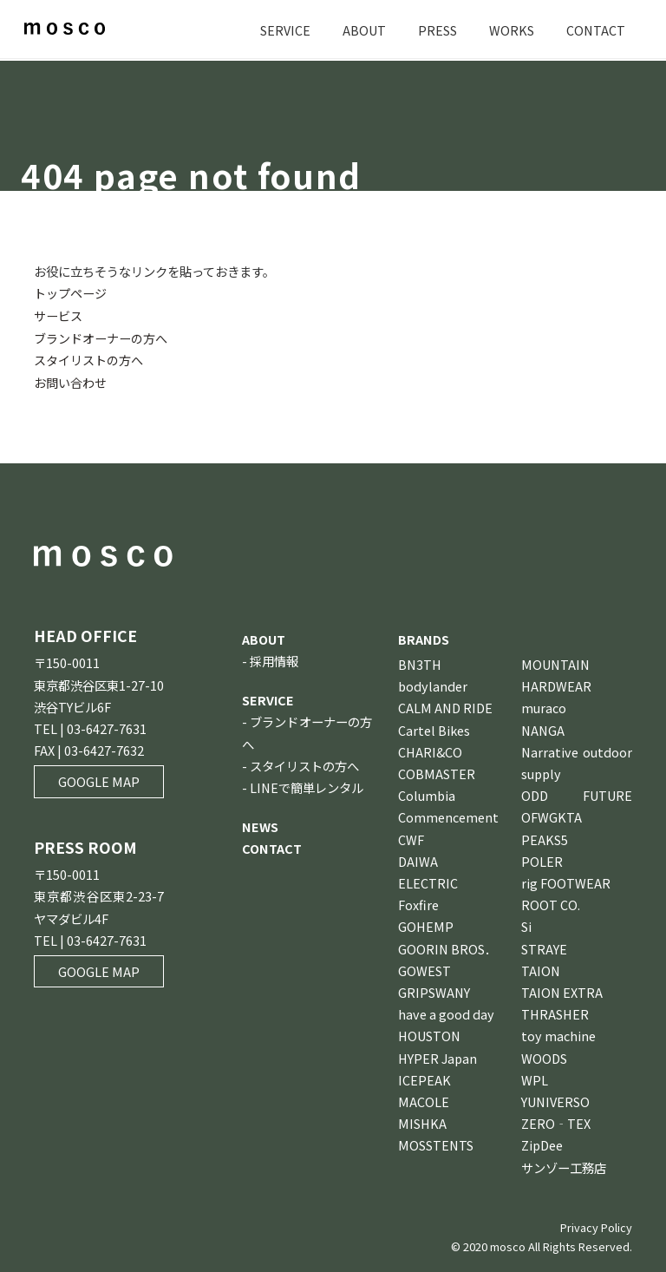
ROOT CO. (550, 903)
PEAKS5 (544, 837)
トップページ (70, 293)
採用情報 (274, 658)
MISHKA (422, 1121)
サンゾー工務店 (563, 1165)
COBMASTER (436, 771)
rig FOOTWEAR (565, 880)
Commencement (448, 815)
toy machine (558, 1034)
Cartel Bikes (434, 727)
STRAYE (544, 946)
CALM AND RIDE (445, 706)
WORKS (511, 30)
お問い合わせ (70, 380)
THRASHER (555, 1012)
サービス (58, 314)
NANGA (543, 727)
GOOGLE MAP (99, 779)
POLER (542, 858)
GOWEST (424, 968)
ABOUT (364, 30)
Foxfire (418, 903)
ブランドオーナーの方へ (100, 337)
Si (526, 924)
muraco (543, 706)
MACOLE (423, 1099)
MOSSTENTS (435, 1143)
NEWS (260, 825)
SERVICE (285, 30)
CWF (411, 837)
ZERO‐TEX (556, 1121)
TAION (540, 968)
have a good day (446, 1012)
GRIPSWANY (434, 989)
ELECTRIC (428, 880)
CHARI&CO (430, 749)
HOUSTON (429, 1034)
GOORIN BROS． (447, 946)
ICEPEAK (424, 1077)
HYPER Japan (437, 1055)
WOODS (544, 1055)
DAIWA (418, 858)
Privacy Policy (596, 1224)
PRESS (437, 30)
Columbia (426, 793)
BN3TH (419, 661)
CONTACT (595, 30)
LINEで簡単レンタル (306, 785)
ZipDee (542, 1143)
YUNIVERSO (555, 1099)
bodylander (432, 684)
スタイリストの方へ (88, 359)
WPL (534, 1077)
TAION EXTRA (562, 989)
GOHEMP (426, 924)
